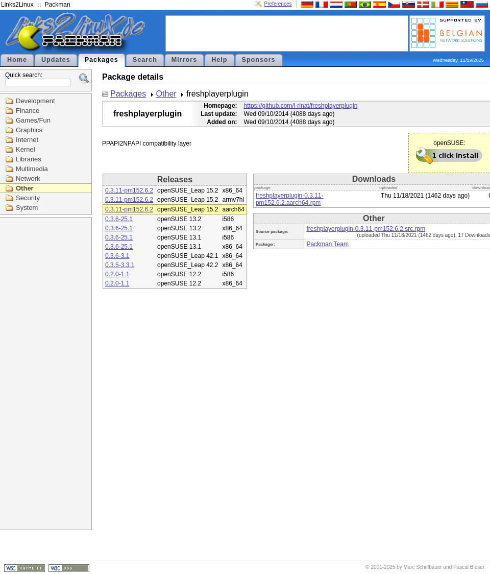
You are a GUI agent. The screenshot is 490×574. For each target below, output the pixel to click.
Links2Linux (17, 4)
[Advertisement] (286, 32)
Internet (27, 140)
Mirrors (184, 59)
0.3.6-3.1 (117, 255)
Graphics (29, 130)
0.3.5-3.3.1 (119, 265)
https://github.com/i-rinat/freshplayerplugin (301, 105)
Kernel (25, 149)
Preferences (278, 4)
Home (17, 59)
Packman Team (327, 244)
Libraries (28, 159)
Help (219, 59)
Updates (55, 59)
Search (145, 59)
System (27, 207)
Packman (57, 4)
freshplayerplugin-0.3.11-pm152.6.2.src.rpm (365, 228)
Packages (101, 59)
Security (28, 198)
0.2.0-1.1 (117, 274)
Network (28, 178)
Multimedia (32, 169)
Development (35, 101)
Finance (27, 110)
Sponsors (259, 59)
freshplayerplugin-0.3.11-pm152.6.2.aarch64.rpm (290, 199)
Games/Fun (33, 120)
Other (25, 188)
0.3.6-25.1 (119, 219)
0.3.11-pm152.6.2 (129, 190)
